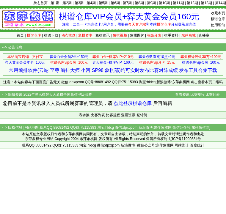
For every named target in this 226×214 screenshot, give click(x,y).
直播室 (204, 35)
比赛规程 (197, 94)
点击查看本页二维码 (207, 82)
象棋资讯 (102, 35)
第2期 (67, 3)
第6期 (115, 3)
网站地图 (31, 127)
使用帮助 (218, 25)
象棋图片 (137, 35)
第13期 (206, 3)
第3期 (79, 3)
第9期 (151, 3)
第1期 (55, 3)
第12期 (192, 3)
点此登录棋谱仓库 (133, 103)
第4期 (91, 3)
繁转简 (141, 115)
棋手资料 (171, 35)
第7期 (127, 3)
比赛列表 (212, 94)
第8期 (139, 3)
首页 (20, 35)
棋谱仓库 (218, 19)
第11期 (178, 3)
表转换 (84, 115)
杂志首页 (40, 3)
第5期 (103, 3)
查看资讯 (182, 94)
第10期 (164, 3)
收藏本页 (218, 13)
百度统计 (197, 145)
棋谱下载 (51, 35)
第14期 (220, 3)
